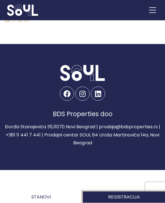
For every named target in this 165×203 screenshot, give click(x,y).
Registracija (124, 197)
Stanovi (41, 197)
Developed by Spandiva (82, 160)
